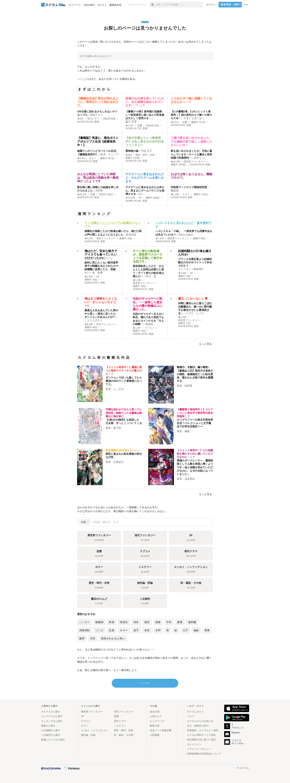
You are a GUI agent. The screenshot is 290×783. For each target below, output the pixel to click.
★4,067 (81, 158)
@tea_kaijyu (186, 234)
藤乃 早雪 (130, 121)
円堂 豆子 (146, 150)
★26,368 (175, 161)
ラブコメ (149, 328)
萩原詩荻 (131, 234)
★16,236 (82, 194)
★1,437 (129, 125)
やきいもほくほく (194, 118)
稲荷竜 (188, 385)
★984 (128, 155)
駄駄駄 (150, 324)
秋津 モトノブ (109, 154)
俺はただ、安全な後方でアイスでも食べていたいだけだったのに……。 (101, 254)
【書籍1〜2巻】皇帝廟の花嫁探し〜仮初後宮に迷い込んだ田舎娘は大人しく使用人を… (144, 115)
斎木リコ (199, 157)
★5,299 (137, 280)
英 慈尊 (97, 272)
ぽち (141, 193)
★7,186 (159, 238)
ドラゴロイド (95, 320)
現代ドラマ (93, 118)
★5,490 (89, 276)
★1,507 (137, 328)
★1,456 (175, 194)
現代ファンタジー (106, 238)
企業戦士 (118, 461)
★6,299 (89, 324)
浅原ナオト (96, 114)
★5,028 (89, 238)
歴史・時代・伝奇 (145, 155)
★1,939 (182, 317)
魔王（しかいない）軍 (193, 298)
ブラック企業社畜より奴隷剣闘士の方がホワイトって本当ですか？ (195, 262)
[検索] (152, 5)
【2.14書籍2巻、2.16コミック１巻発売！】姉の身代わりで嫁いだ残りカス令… (191, 115)
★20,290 (130, 197)
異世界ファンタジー (194, 161)
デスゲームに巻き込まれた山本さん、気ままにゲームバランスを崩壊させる (144, 190)
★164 (80, 118)
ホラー (92, 158)
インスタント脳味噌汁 (191, 269)
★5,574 (175, 122)
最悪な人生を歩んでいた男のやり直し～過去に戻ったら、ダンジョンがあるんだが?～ (101, 313)
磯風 (187, 431)
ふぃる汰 (118, 389)
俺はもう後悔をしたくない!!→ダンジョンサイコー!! (101, 302)
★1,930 (182, 273)
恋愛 (139, 125)
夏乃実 (117, 427)
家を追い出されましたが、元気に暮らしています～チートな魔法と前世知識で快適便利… (191, 154)
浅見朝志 (190, 478)
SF (140, 197)
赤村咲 (99, 190)
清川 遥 (151, 276)
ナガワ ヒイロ (195, 313)
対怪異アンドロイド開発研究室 (189, 187)
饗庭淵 (174, 190)
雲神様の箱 (131, 150)
